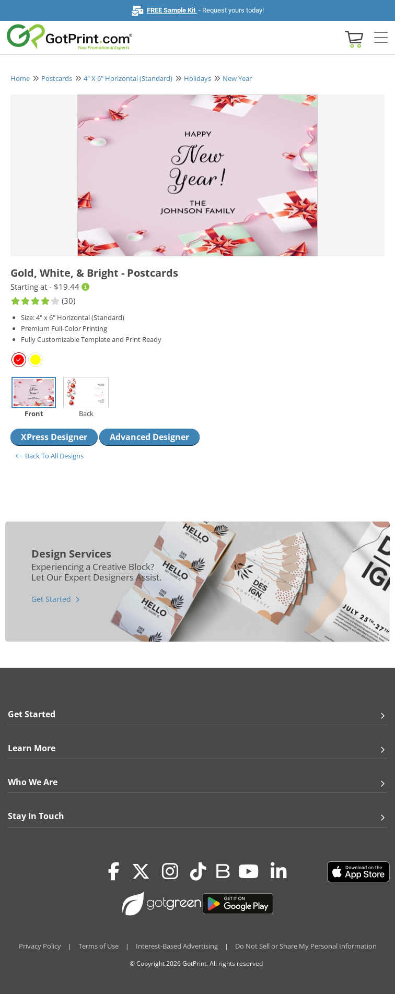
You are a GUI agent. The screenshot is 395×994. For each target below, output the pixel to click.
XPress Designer (54, 437)
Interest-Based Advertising (177, 946)
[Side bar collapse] (381, 38)
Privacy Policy (40, 946)
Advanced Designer (149, 437)
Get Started (51, 599)
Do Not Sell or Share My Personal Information (306, 946)
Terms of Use (98, 946)
